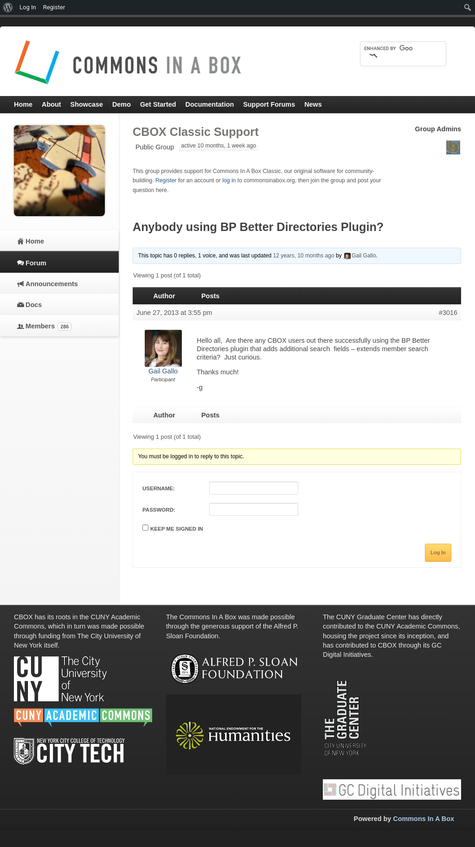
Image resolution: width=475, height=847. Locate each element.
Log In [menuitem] (27, 7)
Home (35, 241)
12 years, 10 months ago (303, 255)
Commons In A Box (423, 818)
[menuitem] (8, 7)
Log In (438, 552)
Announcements (52, 284)
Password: (158, 510)
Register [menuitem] (54, 7)
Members (48, 326)
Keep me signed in (176, 529)
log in (229, 180)
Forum (36, 263)
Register (166, 180)
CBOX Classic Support (196, 131)
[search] (388, 48)
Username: (158, 488)
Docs (34, 304)
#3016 (448, 312)
